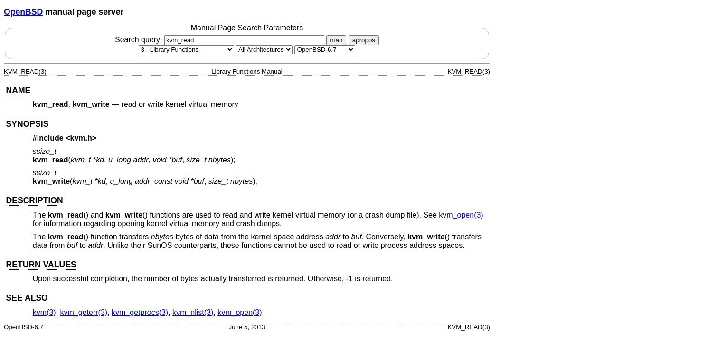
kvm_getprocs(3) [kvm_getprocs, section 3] (140, 312)
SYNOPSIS (27, 124)
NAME (18, 90)
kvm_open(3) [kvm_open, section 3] (461, 215)
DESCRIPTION (34, 200)
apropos (363, 40)
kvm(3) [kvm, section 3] (44, 312)
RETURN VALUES (41, 264)
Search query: (221, 40)
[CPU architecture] (264, 49)
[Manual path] (324, 49)
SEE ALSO (26, 298)
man (336, 40)
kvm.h (81, 138)
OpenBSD (23, 12)
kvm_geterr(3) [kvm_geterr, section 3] (84, 312)
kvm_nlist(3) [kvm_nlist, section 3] (192, 312)
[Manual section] (186, 49)
